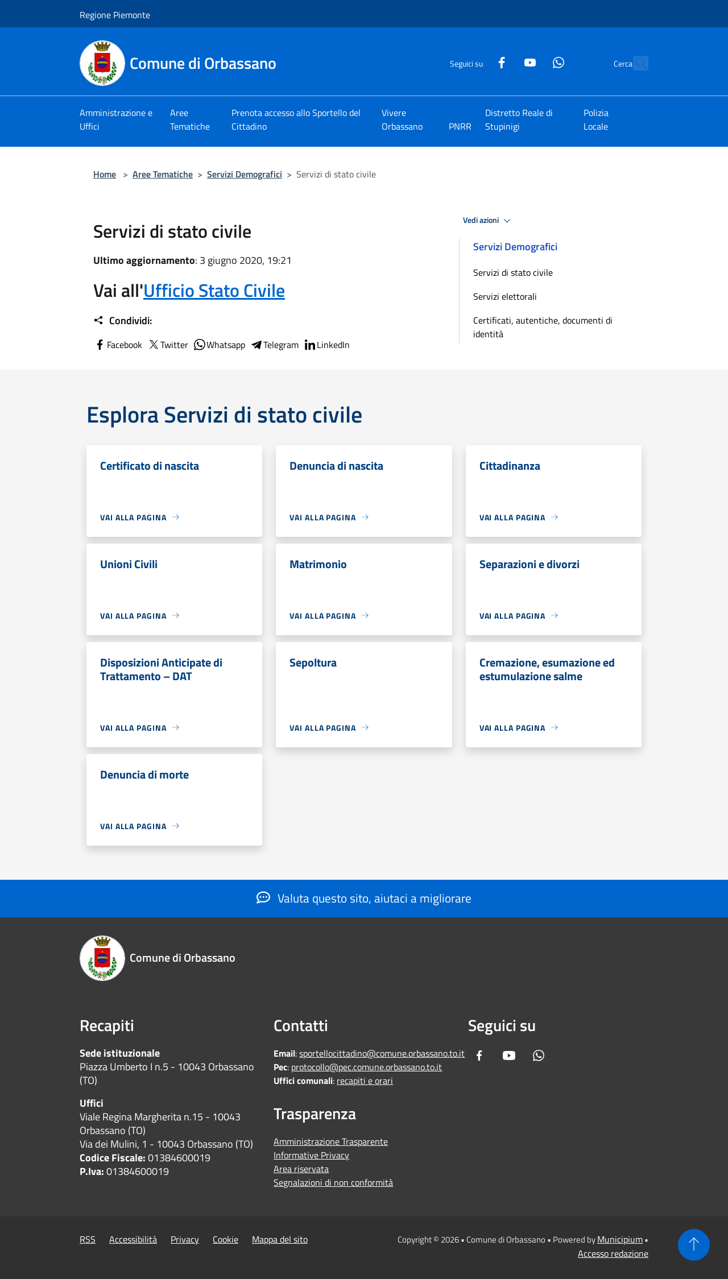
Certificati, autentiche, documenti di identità (543, 327)
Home (104, 174)
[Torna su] (694, 1245)
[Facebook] (476, 61)
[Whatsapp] (533, 61)
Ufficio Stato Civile (214, 290)
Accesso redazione (613, 1253)
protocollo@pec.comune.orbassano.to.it (366, 1067)
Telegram (274, 344)
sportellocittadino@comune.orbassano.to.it (382, 1053)
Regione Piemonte (115, 15)
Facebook (117, 344)
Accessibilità (133, 1239)
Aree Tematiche (163, 174)
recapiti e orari (365, 1080)
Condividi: (122, 321)
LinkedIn (326, 344)
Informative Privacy (311, 1155)
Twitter (167, 344)
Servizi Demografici (244, 174)
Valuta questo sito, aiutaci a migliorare (364, 898)
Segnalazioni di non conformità (333, 1182)
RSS (88, 1239)
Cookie (225, 1239)
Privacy (185, 1239)
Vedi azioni (488, 220)
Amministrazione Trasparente (331, 1141)
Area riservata (301, 1168)
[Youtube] (505, 61)
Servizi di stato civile (513, 272)
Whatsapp (219, 344)
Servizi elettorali (505, 296)
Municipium (620, 1239)
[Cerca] (634, 63)
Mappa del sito (280, 1239)
